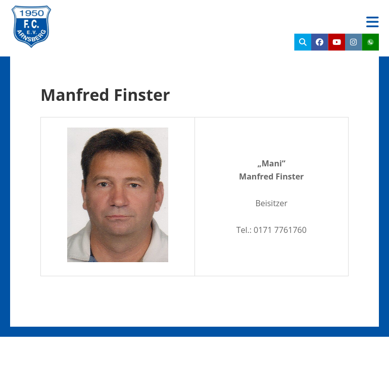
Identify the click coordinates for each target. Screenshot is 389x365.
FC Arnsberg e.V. (119, 15)
